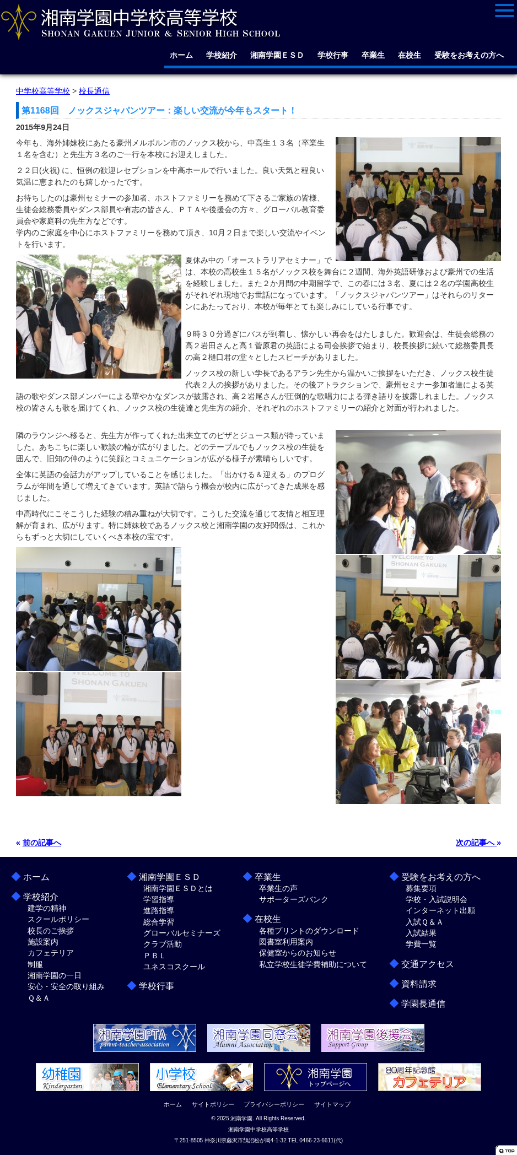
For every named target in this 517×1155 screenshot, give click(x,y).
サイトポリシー (213, 1104)
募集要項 (421, 888)
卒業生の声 (278, 888)
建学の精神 (47, 908)
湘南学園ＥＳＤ (277, 55)
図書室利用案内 (286, 941)
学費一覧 (421, 944)
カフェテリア (51, 952)
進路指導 (158, 910)
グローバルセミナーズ (181, 933)
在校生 (409, 55)
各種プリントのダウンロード (309, 930)
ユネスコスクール (174, 966)
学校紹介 (221, 55)
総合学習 (158, 921)
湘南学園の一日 (55, 975)
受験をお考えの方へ (469, 55)
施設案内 (43, 941)
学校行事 (332, 55)
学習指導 (158, 899)
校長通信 (94, 91)
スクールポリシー (58, 919)
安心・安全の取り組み (66, 986)
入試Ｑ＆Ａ (425, 921)
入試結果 (421, 933)
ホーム (181, 55)
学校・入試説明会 (436, 899)
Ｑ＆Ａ (39, 998)
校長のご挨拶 (51, 930)
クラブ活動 (162, 944)
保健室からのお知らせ (297, 952)
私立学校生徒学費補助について (313, 964)
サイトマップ (332, 1104)
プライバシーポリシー (274, 1104)
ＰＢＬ (154, 955)
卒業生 (373, 55)
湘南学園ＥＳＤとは (178, 888)
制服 (35, 964)
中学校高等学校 (43, 91)
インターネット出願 (440, 910)
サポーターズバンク (293, 899)
